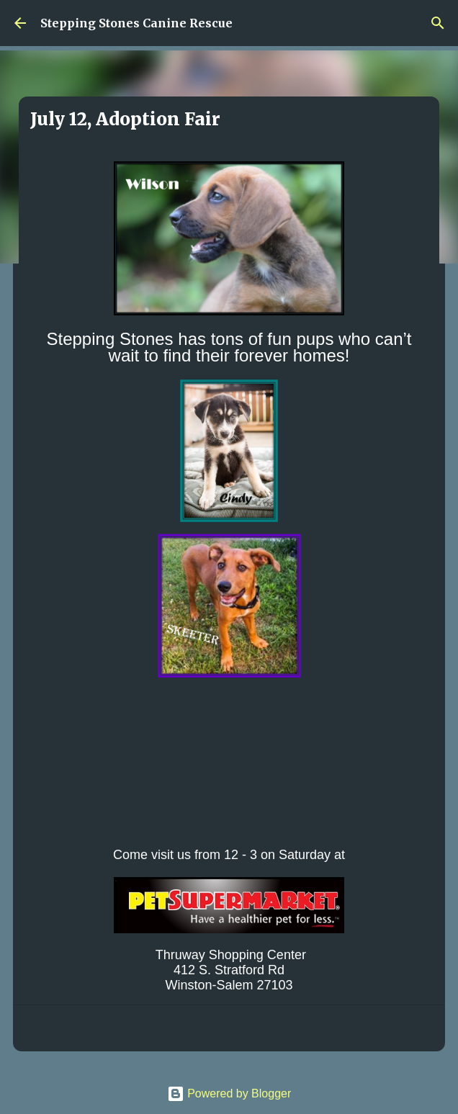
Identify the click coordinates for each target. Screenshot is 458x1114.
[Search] (437, 23)
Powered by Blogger (229, 1093)
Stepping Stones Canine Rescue (136, 23)
